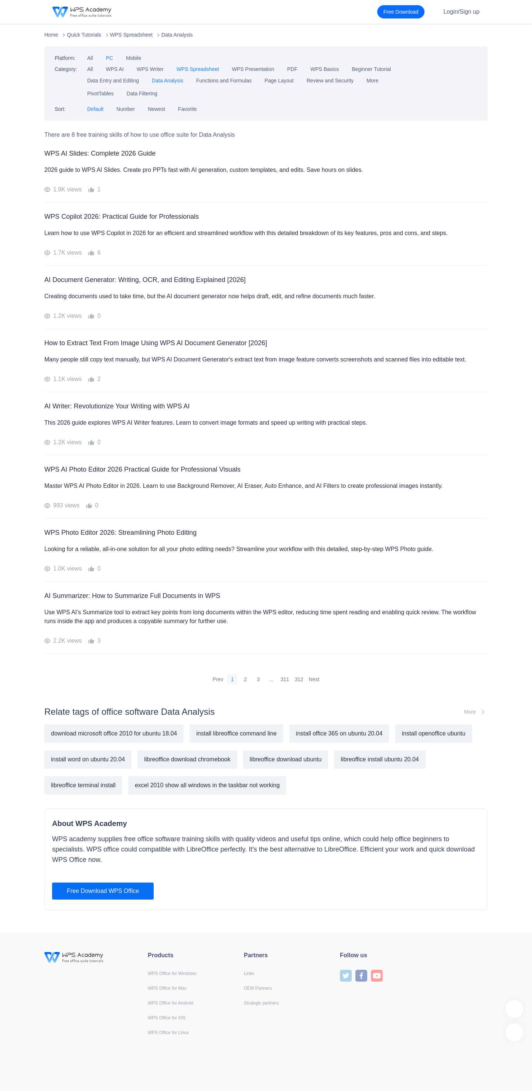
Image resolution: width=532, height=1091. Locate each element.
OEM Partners (258, 988)
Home (51, 35)
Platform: (65, 58)
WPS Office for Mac (167, 988)
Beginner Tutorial (371, 69)
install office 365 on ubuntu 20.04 (339, 733)
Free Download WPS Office (103, 891)
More (372, 81)
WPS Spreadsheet (131, 35)
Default (95, 109)
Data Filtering (142, 93)
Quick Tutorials (84, 35)
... (271, 679)
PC (109, 58)
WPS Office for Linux (168, 1032)
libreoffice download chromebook (187, 759)
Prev (217, 679)
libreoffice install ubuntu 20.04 (380, 759)
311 (284, 679)
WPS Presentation (253, 69)
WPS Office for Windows (172, 973)
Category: (66, 69)
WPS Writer (150, 69)
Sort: (60, 109)
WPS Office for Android (170, 1003)
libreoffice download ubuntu (286, 759)
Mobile (133, 58)
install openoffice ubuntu (433, 733)
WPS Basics (324, 69)
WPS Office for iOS (166, 1017)
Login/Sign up (461, 12)
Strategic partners (261, 1003)
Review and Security (330, 81)
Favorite (187, 109)
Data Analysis (177, 35)
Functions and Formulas (224, 81)
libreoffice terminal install (83, 785)
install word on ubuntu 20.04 (88, 759)
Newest (156, 109)
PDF (292, 69)
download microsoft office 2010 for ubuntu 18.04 (114, 733)
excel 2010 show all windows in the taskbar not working (207, 785)
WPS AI (115, 69)
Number (125, 109)
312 (299, 679)
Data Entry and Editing (113, 81)
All (90, 58)
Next (314, 679)
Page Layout (279, 81)
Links (249, 973)
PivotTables (100, 93)
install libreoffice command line (236, 733)
